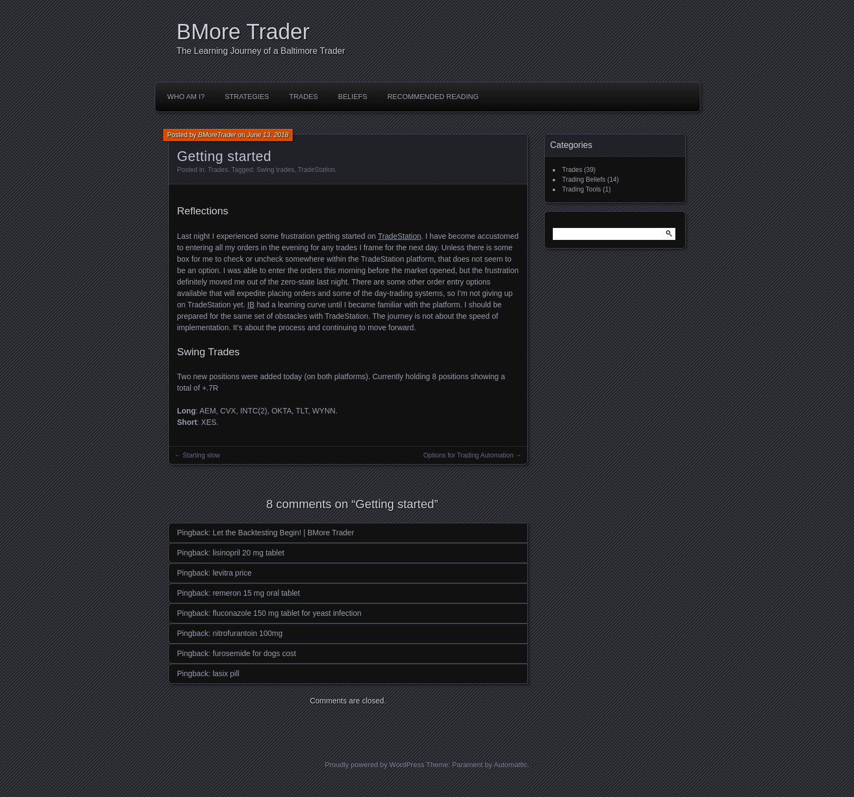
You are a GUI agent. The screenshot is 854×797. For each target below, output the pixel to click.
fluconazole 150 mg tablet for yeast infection (286, 613)
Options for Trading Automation (468, 455)
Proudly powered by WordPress (374, 765)
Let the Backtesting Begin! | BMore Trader (283, 532)
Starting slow (201, 455)
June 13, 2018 (268, 135)
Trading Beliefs (584, 179)
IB (250, 304)
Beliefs (352, 96)
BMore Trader (243, 32)
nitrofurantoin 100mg (247, 633)
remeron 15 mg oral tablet (256, 593)
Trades (303, 96)
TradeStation (316, 170)
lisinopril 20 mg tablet (248, 552)
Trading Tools (581, 189)
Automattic (510, 765)
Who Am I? (186, 96)
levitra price (232, 573)
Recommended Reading (433, 96)
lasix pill (225, 673)
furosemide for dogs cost (254, 653)
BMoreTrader (217, 135)
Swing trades (275, 170)
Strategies (247, 96)
